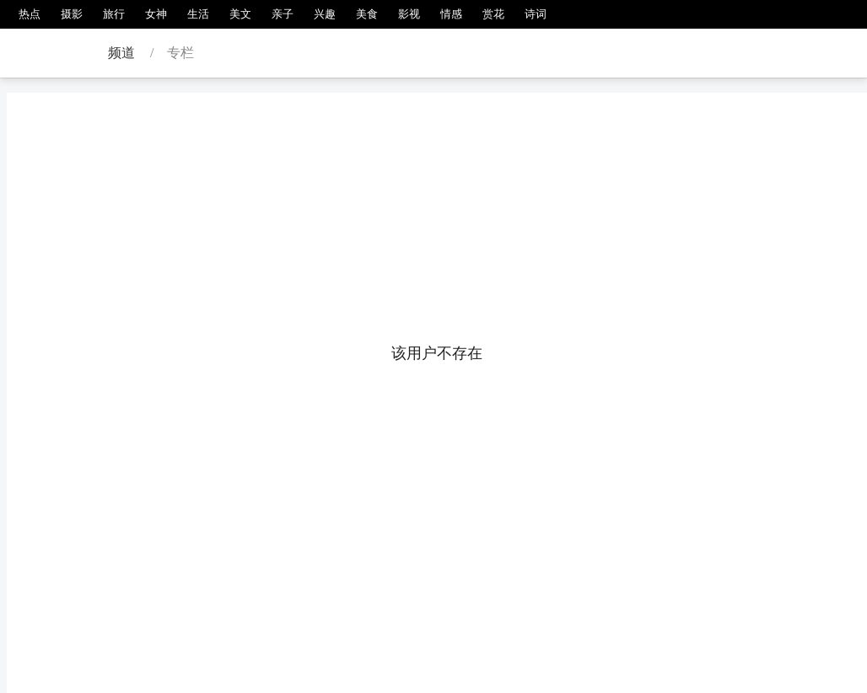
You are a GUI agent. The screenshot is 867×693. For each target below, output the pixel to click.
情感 (451, 14)
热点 (29, 14)
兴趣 (325, 14)
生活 (198, 14)
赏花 (493, 14)
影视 (409, 14)
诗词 (536, 14)
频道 (121, 53)
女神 (156, 14)
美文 (240, 14)
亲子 (282, 14)
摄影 (72, 14)
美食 (367, 14)
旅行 (114, 14)
